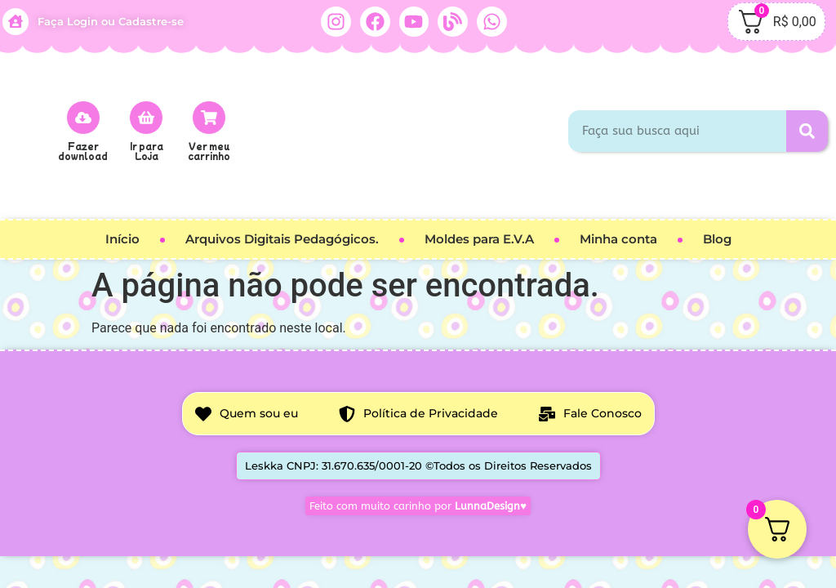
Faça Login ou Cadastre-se (111, 21)
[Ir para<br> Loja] (146, 117)
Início (122, 239)
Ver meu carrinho (209, 151)
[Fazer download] (83, 117)
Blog (717, 239)
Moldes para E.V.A (479, 239)
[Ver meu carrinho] (209, 117)
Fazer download (83, 151)
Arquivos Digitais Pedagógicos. (282, 239)
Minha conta (618, 239)
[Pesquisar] (807, 131)
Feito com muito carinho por (418, 506)
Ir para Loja (146, 151)
